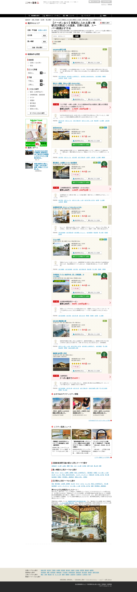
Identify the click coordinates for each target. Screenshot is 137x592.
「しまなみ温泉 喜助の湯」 (67, 503)
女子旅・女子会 (99, 475)
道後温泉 (78, 572)
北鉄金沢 (54, 466)
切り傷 (107, 475)
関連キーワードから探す (32, 577)
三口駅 (70, 78)
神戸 (89, 574)
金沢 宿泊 (60, 157)
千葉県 (53, 570)
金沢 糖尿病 (89, 232)
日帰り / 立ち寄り (35, 63)
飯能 (63, 574)
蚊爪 (91, 466)
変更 (44, 35)
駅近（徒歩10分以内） (68, 475)
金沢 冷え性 (61, 120)
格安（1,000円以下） (80, 472)
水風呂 (95, 472)
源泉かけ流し (78, 477)
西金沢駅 (96, 232)
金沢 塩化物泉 (61, 232)
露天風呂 (90, 472)
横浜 (42, 574)
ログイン (103, 4)
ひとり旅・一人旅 (103, 472)
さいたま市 (58, 574)
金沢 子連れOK (62, 76)
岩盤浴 (85, 477)
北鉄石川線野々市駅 (73, 348)
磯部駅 (104, 76)
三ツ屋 (79, 466)
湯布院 (90, 572)
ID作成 (110, 4)
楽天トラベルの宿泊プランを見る (81, 144)
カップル (58, 475)
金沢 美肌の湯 (69, 232)
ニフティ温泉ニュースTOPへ (102, 457)
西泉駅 (106, 232)
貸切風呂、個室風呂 (68, 477)
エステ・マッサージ (82, 475)
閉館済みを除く (83, 39)
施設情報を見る (79, 62)
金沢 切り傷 (75, 315)
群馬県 (63, 570)
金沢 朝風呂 (98, 76)
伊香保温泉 (71, 572)
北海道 (77, 570)
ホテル (62, 472)
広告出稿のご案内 (79, 579)
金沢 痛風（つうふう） (80, 232)
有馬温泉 (52, 572)
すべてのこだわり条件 (37, 113)
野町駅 (87, 315)
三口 (75, 466)
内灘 (100, 466)
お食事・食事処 (69, 472)
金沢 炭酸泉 (61, 269)
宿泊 (53, 472)
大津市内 (84, 574)
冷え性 (53, 475)
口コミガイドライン (91, 579)
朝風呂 (59, 477)
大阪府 (72, 570)
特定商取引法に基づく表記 (94, 584)
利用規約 (104, 584)
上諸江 (64, 466)
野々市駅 (101, 232)
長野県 (82, 570)
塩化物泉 (54, 477)
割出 (72, 466)
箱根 (48, 572)
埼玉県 (49, 570)
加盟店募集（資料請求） (66, 579)
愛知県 (87, 570)
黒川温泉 (84, 572)
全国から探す (42, 30)
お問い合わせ (108, 579)
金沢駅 (88, 157)
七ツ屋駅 (102, 120)
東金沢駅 (96, 120)
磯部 (68, 466)
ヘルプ (101, 579)
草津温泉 (43, 572)
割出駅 (65, 78)
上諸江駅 (60, 78)
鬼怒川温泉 (96, 572)
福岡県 (91, 570)
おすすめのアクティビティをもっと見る (99, 420)
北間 (88, 466)
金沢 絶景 (74, 157)
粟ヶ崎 (96, 466)
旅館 (92, 486)
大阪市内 (72, 574)
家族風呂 (33, 106)
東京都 (68, 570)
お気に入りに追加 (95, 62)
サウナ (57, 472)
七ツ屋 (59, 466)
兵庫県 (58, 570)
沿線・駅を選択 (37, 47)
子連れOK (91, 475)
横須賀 (50, 574)
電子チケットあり (60, 39)
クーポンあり (72, 39)
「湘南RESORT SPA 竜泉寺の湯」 (77, 501)
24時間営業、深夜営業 (37, 95)
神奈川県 (43, 570)
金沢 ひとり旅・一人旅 (87, 120)
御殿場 (67, 574)
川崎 (45, 574)
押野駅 (104, 269)
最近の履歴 (106, 1)
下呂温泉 (65, 572)
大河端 (84, 466)
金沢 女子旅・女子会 (90, 200)
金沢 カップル (68, 120)
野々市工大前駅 (103, 388)
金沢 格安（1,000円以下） (73, 76)
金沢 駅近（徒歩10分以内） (88, 76)
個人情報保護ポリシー (80, 584)
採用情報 (109, 584)
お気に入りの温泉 (94, 1)
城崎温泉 (59, 572)
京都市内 (78, 574)
